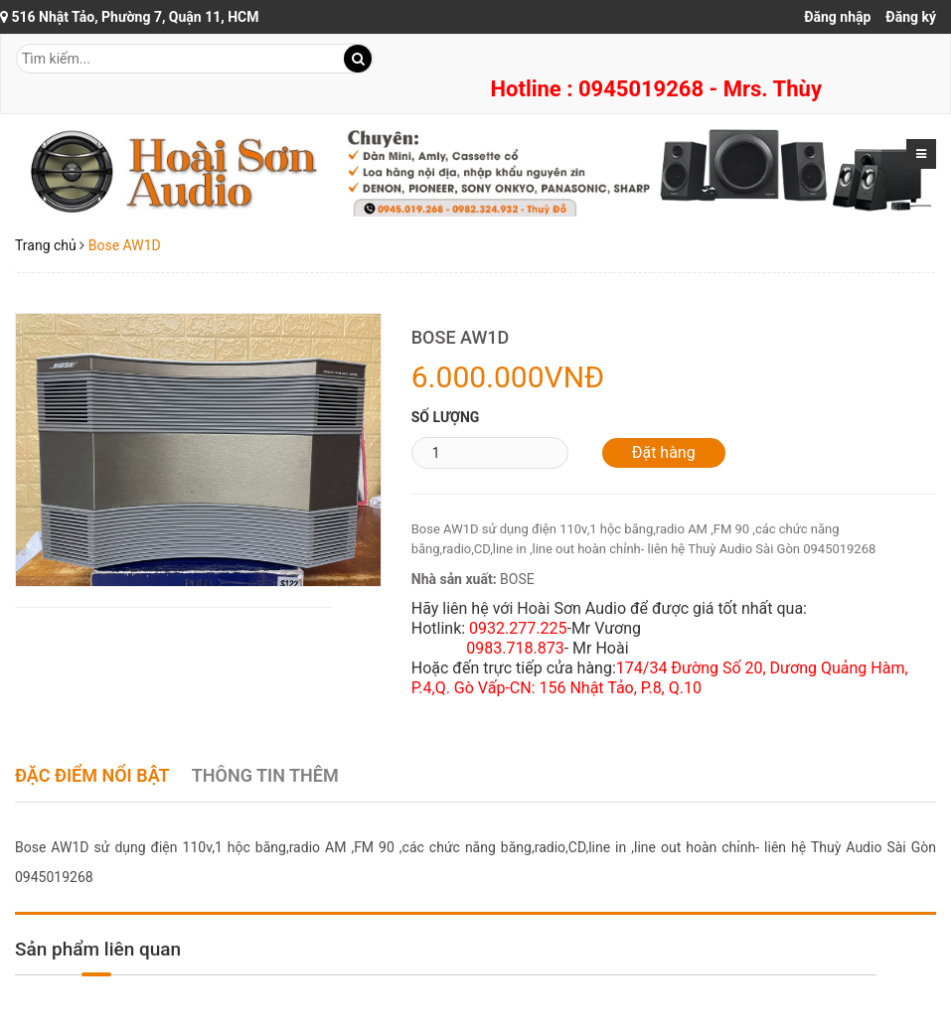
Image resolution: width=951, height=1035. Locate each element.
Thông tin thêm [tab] (265, 775)
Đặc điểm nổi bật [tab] (92, 775)
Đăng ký (910, 17)
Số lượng (445, 417)
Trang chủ (46, 245)
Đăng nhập (837, 17)
